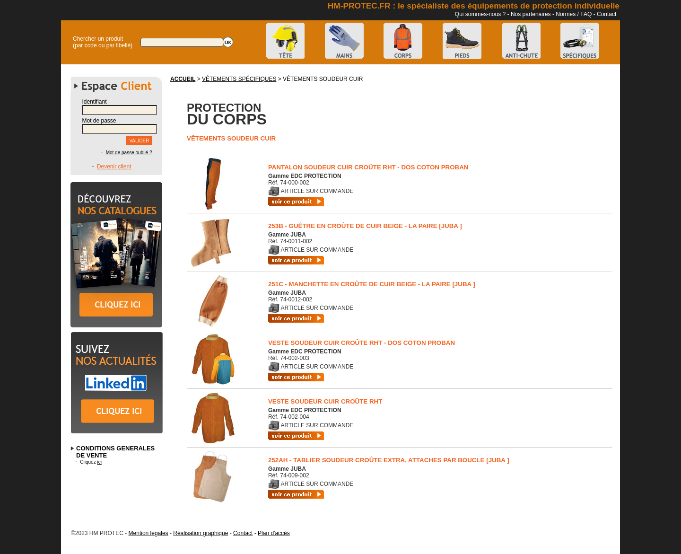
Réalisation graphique (200, 533)
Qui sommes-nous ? (480, 14)
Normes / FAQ (574, 14)
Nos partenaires (531, 14)
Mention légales (148, 533)
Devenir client (114, 166)
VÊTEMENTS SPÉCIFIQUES (239, 79)
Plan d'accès (274, 533)
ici (99, 462)
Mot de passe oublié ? (129, 152)
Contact (606, 14)
